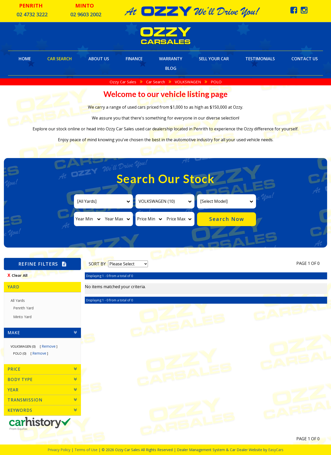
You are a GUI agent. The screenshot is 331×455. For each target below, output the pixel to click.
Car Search (59, 58)
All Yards (18, 300)
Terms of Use (86, 449)
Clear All (19, 275)
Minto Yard (24, 316)
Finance (134, 58)
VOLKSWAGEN (188, 81)
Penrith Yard (25, 307)
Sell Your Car (214, 58)
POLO (216, 81)
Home (25, 58)
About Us (98, 58)
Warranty (170, 58)
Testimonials (260, 58)
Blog (170, 68)
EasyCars (275, 449)
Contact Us (304, 58)
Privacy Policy (59, 449)
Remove (49, 346)
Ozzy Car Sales (123, 81)
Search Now (226, 218)
